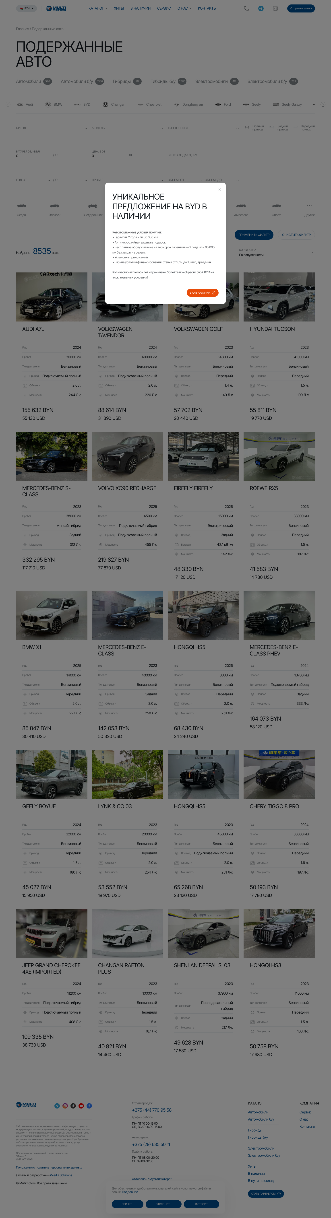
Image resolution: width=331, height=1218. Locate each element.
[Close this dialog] (220, 190)
